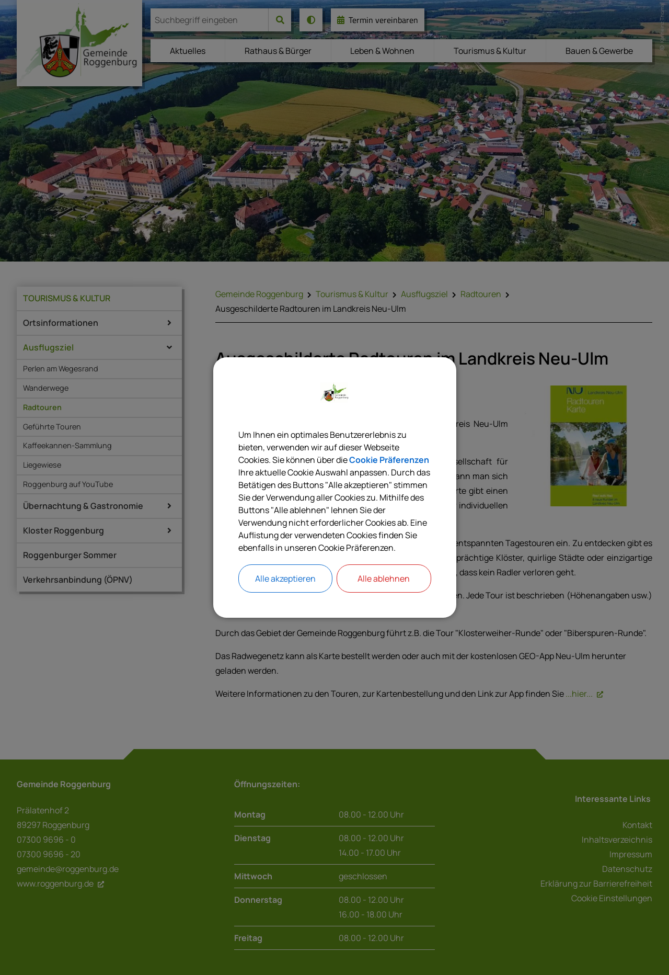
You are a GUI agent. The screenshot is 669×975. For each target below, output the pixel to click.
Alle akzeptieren (285, 578)
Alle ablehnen (383, 578)
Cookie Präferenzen (389, 460)
